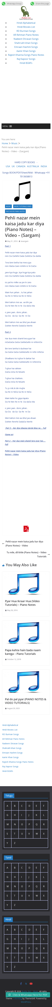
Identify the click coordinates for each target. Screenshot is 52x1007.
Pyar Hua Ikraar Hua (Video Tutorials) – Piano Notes (22, 603)
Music (8, 206)
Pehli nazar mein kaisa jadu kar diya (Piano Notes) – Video (22, 543)
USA (8, 166)
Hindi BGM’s (26, 63)
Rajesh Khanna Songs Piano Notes (26, 54)
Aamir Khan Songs (26, 51)
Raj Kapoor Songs (26, 58)
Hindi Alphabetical (26, 22)
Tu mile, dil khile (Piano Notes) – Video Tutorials (28, 554)
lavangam (24, 241)
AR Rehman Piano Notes (26, 34)
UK (13, 166)
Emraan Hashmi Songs (26, 46)
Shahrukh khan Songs (26, 42)
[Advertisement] (26, 96)
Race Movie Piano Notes (15, 211)
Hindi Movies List (26, 26)
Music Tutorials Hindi (22, 206)
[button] (5, 126)
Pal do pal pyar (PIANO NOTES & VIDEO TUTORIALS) (25, 701)
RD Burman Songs (26, 30)
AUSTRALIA (33, 166)
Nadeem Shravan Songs (26, 38)
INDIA (44, 166)
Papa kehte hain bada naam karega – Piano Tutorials (23, 652)
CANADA (20, 166)
